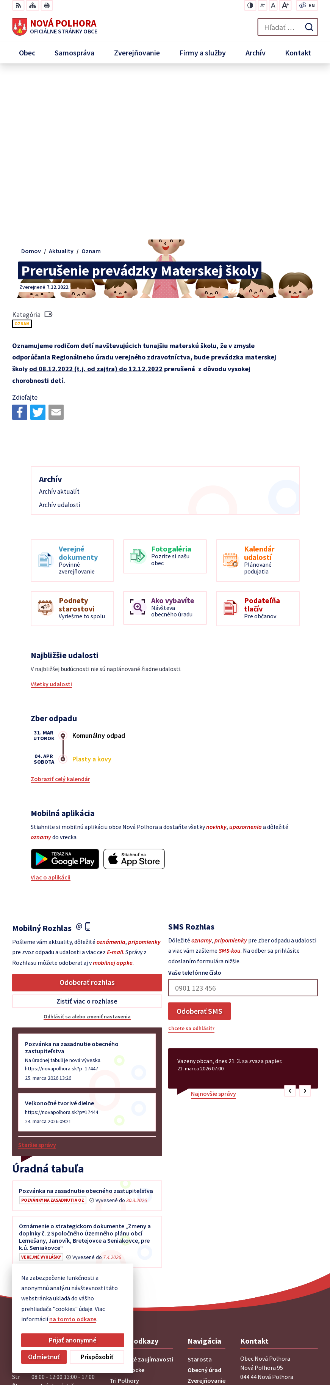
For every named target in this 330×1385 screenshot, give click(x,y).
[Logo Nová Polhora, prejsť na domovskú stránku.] (54, 27)
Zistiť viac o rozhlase (86, 837)
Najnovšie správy (213, 929)
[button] (290, 927)
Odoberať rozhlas (87, 818)
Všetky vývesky (32, 1115)
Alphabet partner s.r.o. (273, 1343)
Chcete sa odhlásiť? (191, 864)
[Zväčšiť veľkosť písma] (285, 5)
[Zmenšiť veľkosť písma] (262, 5)
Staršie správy (37, 981)
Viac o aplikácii (50, 713)
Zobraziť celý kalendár (60, 615)
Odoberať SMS (199, 847)
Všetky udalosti (51, 520)
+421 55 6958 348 (261, 1258)
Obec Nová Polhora (277, 1354)
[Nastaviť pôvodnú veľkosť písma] (273, 5)
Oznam (22, 159)
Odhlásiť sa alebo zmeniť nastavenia (87, 852)
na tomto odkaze (72, 1319)
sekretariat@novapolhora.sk (279, 1267)
